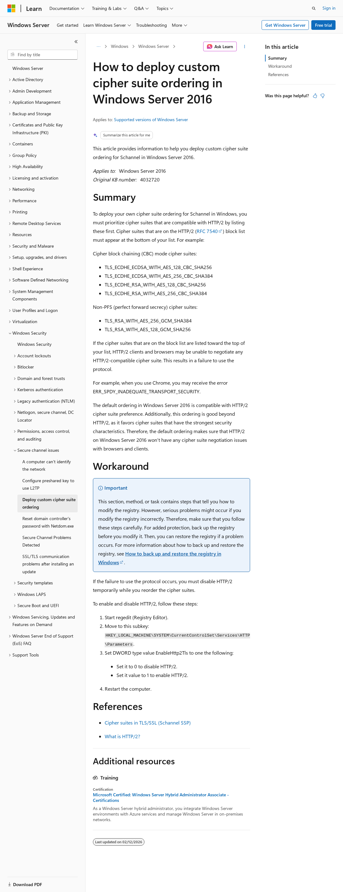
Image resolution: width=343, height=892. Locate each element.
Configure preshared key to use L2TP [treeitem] (48, 484)
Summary (277, 58)
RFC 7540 (207, 231)
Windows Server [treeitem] (27, 68)
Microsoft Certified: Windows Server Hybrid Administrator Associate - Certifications (161, 797)
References (278, 74)
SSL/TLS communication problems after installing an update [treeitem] (48, 563)
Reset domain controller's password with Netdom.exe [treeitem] (48, 522)
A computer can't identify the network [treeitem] (46, 465)
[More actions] (244, 47)
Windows (119, 46)
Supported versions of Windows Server (151, 119)
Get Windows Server (285, 25)
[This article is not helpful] (322, 95)
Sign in (329, 8)
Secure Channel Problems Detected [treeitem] (46, 541)
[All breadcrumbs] (98, 47)
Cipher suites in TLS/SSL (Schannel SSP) (148, 722)
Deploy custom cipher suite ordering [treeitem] (48, 503)
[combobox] (42, 55)
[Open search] (314, 8)
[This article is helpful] (315, 95)
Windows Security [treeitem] (34, 344)
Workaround (280, 66)
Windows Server (153, 46)
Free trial (323, 25)
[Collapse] (76, 41)
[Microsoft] (11, 8)
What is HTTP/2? (122, 736)
